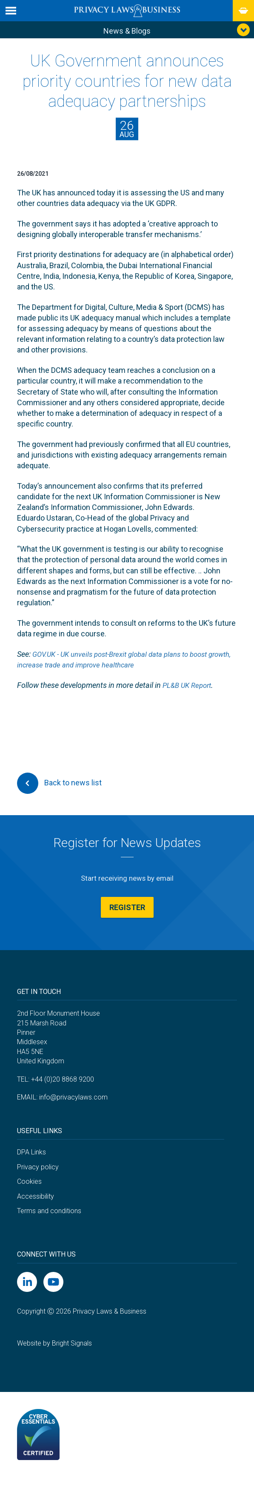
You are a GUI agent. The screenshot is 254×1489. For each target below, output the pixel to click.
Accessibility (35, 1207)
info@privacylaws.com (73, 1108)
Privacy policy (38, 1178)
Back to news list (59, 785)
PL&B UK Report (189, 687)
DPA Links (31, 1163)
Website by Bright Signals (54, 1354)
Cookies (29, 1192)
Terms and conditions (49, 1222)
